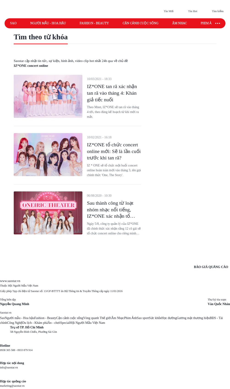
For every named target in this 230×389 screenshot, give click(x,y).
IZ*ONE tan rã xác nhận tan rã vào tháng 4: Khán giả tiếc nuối (112, 92)
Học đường (169, 318)
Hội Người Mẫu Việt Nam (87, 323)
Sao (13, 23)
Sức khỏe (155, 318)
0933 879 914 (24, 350)
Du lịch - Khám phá (35, 323)
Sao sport (143, 318)
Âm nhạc (179, 23)
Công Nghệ (14, 323)
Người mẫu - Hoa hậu (48, 23)
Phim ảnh (208, 23)
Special (65, 323)
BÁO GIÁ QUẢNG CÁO (211, 267)
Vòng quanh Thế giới (97, 318)
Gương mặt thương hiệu (193, 318)
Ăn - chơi (54, 323)
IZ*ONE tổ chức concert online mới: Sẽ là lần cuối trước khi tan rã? (114, 151)
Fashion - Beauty (94, 23)
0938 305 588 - (8, 350)
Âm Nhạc (117, 318)
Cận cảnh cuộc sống (140, 23)
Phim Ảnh (130, 318)
